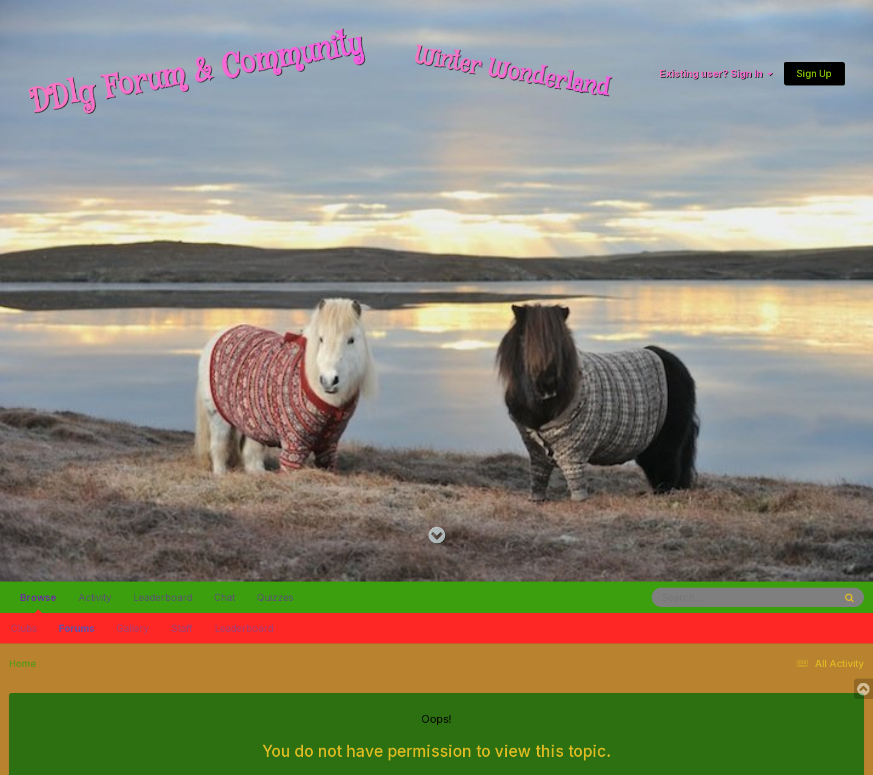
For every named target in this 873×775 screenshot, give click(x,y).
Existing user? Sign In (716, 73)
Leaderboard (244, 628)
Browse (38, 602)
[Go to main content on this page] (437, 536)
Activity (95, 597)
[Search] (710, 597)
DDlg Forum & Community (196, 73)
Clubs (24, 628)
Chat (224, 597)
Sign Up (814, 73)
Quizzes (275, 597)
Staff (182, 628)
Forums (77, 628)
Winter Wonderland (512, 73)
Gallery (132, 628)
